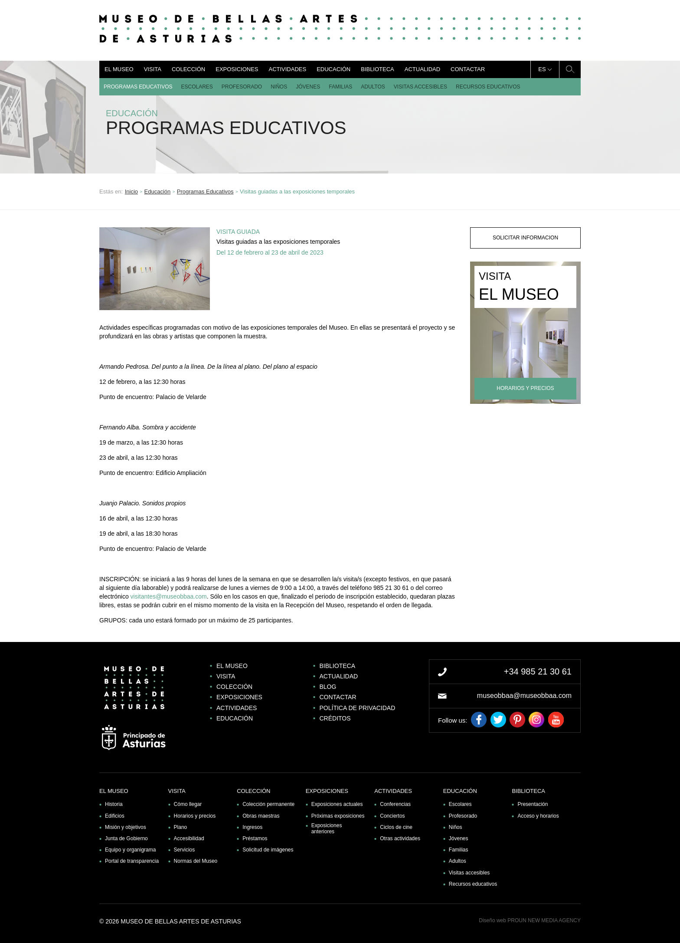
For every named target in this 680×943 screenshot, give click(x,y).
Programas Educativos (138, 87)
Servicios (184, 850)
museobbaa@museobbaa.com (524, 695)
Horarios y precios (195, 816)
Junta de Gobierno (126, 838)
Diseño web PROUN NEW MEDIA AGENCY (530, 920)
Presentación (532, 804)
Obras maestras (260, 816)
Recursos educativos (488, 87)
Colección (188, 69)
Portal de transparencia (132, 861)
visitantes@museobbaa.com (169, 596)
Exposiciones (237, 69)
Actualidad (422, 69)
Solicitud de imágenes (267, 850)
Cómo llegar (188, 804)
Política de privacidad (358, 707)
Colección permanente (268, 804)
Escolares (196, 87)
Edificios (114, 816)
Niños (279, 87)
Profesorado (242, 87)
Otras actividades (400, 838)
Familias (340, 87)
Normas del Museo (196, 861)
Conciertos (392, 816)
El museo (119, 69)
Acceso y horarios (538, 816)
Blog (328, 686)
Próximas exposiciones (338, 816)
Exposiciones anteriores (326, 828)
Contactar (468, 69)
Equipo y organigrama (130, 850)
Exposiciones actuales (337, 804)
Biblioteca (377, 69)
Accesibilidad (189, 838)
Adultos (373, 87)
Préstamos (254, 838)
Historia (114, 804)
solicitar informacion (525, 238)
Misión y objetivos (125, 827)
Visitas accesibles (420, 87)
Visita (152, 69)
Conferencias (395, 804)
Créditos (335, 718)
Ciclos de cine (396, 827)
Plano (180, 827)
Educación (333, 69)
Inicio (131, 191)
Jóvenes (308, 87)
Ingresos (252, 827)
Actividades (287, 69)
